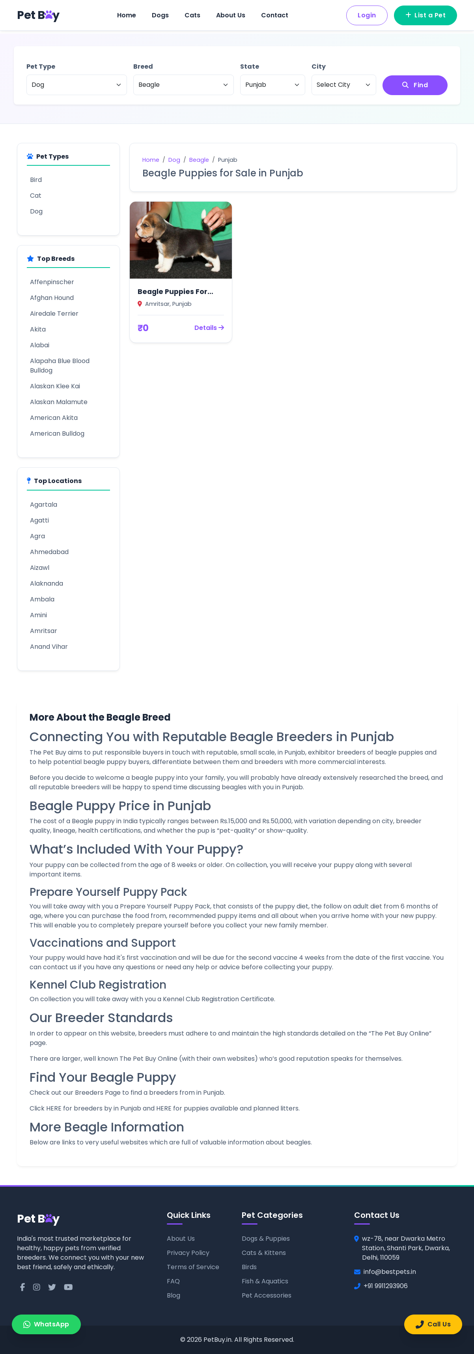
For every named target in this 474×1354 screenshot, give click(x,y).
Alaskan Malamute (59, 401)
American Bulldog (57, 433)
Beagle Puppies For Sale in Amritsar (172, 292)
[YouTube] (68, 1287)
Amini (38, 615)
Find (415, 85)
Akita (38, 329)
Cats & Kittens (264, 1252)
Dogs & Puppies (266, 1238)
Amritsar (43, 630)
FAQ (173, 1281)
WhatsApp (46, 1324)
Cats (192, 15)
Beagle (199, 160)
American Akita (54, 417)
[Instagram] (36, 1287)
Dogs (160, 15)
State (249, 66)
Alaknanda (46, 583)
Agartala (43, 504)
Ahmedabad (49, 551)
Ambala (42, 599)
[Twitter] (52, 1287)
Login (367, 15)
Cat (35, 195)
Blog (173, 1295)
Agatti (39, 520)
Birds (249, 1267)
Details (209, 327)
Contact (274, 15)
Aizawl (39, 567)
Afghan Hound (52, 297)
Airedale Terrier (54, 313)
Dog (36, 211)
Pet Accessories (266, 1295)
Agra (37, 536)
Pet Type (40, 66)
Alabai (39, 345)
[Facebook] (22, 1287)
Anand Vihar (49, 646)
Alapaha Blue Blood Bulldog (60, 365)
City (319, 66)
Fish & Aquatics (265, 1281)
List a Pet (425, 15)
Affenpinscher (52, 282)
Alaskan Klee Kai (55, 386)
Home (126, 15)
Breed (143, 66)
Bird (36, 179)
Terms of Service (193, 1267)
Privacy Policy (188, 1252)
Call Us (433, 1324)
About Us (230, 15)
